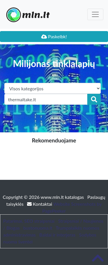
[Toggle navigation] (95, 14)
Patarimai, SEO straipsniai (28, 221)
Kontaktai (40, 204)
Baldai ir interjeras (57, 234)
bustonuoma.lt (37, 227)
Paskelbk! (54, 36)
